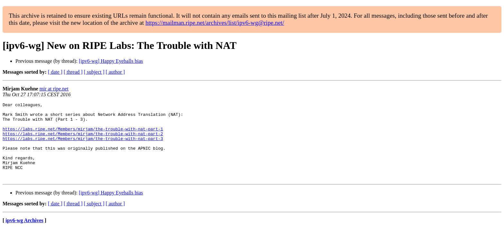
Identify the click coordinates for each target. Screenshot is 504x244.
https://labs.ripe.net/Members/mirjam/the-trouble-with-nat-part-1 (83, 134)
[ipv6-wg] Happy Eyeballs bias (111, 61)
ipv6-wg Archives (24, 236)
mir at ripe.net (54, 88)
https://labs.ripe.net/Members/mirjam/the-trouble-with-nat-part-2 (83, 140)
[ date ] (55, 72)
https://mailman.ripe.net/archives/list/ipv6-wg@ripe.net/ (214, 22)
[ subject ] (94, 72)
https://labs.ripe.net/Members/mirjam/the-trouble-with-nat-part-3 (83, 146)
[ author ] (115, 72)
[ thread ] (73, 72)
